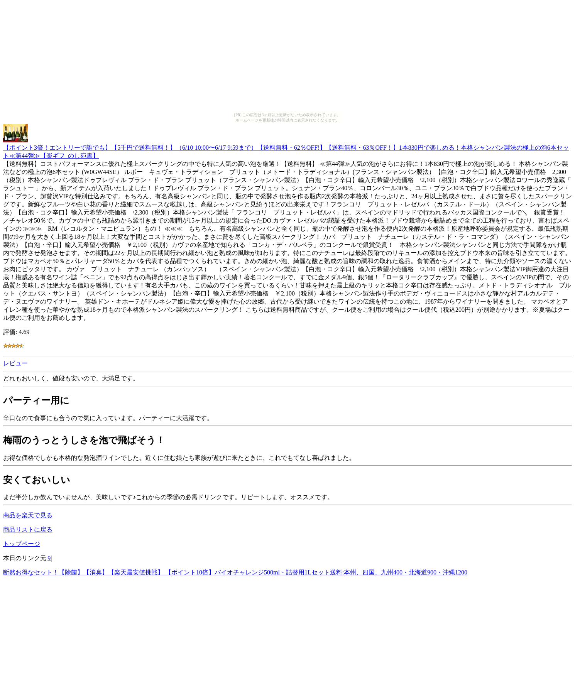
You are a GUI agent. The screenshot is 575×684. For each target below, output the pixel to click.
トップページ (21, 543)
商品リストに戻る (27, 529)
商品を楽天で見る (27, 515)
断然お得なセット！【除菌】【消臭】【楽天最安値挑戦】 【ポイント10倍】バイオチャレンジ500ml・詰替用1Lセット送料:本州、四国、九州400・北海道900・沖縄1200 (235, 572)
